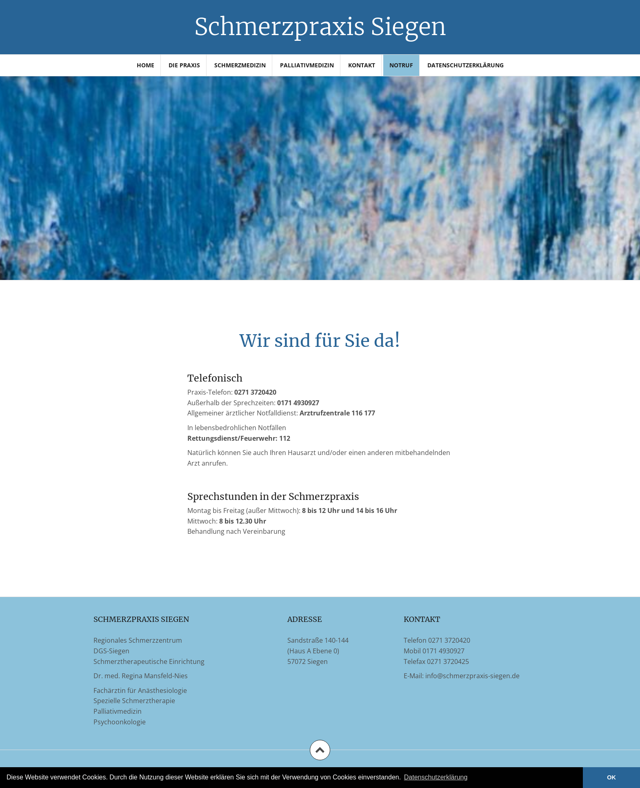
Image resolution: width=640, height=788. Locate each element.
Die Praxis (184, 65)
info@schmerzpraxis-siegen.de (472, 675)
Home (145, 65)
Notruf (401, 65)
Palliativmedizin (307, 65)
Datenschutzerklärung (465, 65)
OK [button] (611, 777)
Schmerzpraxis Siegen (320, 27)
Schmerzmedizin (240, 65)
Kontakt (361, 65)
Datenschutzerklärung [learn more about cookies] (436, 777)
